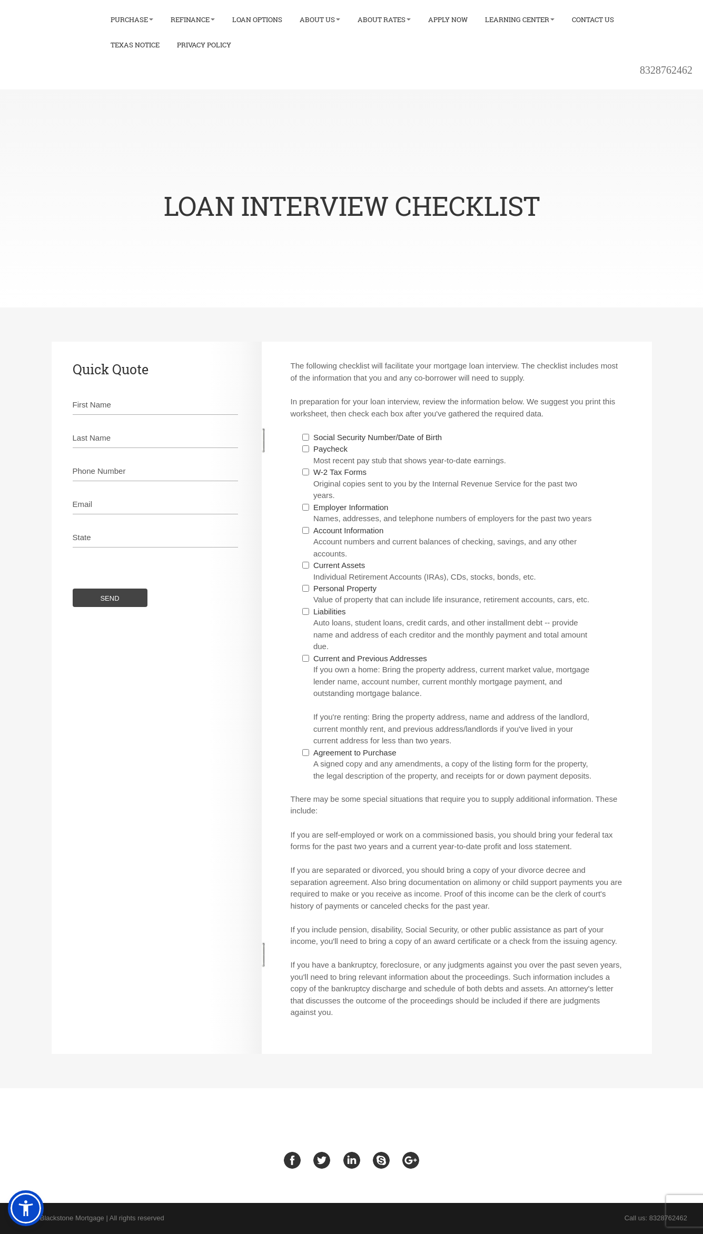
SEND (109, 599)
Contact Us (593, 19)
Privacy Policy (204, 44)
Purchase (132, 19)
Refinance (193, 19)
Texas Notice (135, 44)
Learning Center (520, 19)
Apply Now (448, 19)
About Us (320, 19)
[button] (26, 1208)
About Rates (384, 19)
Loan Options (257, 19)
